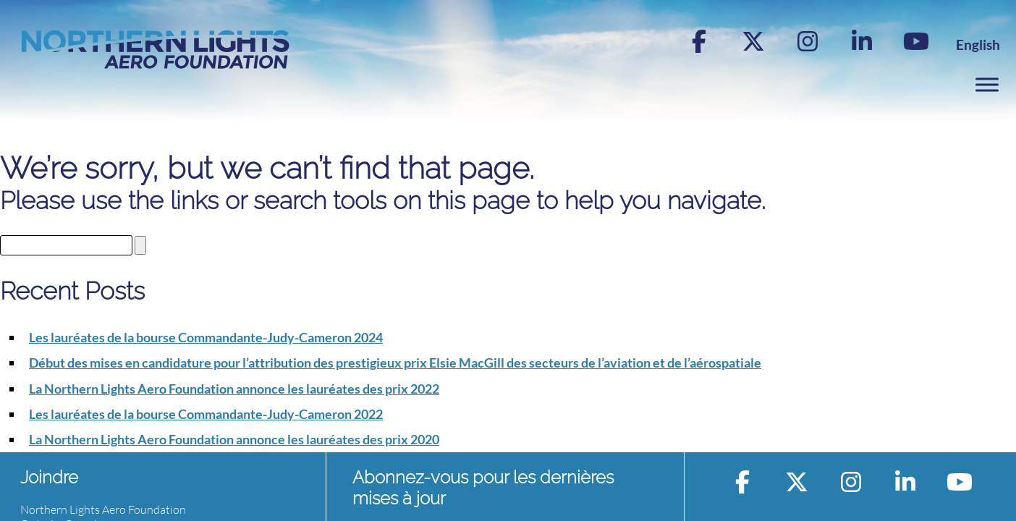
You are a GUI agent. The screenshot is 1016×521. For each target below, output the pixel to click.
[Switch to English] (978, 44)
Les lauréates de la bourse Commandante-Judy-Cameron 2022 (206, 414)
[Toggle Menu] (987, 84)
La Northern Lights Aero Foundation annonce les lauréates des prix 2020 (234, 439)
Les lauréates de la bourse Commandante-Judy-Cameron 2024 (206, 337)
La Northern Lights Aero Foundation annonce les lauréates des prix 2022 (234, 389)
